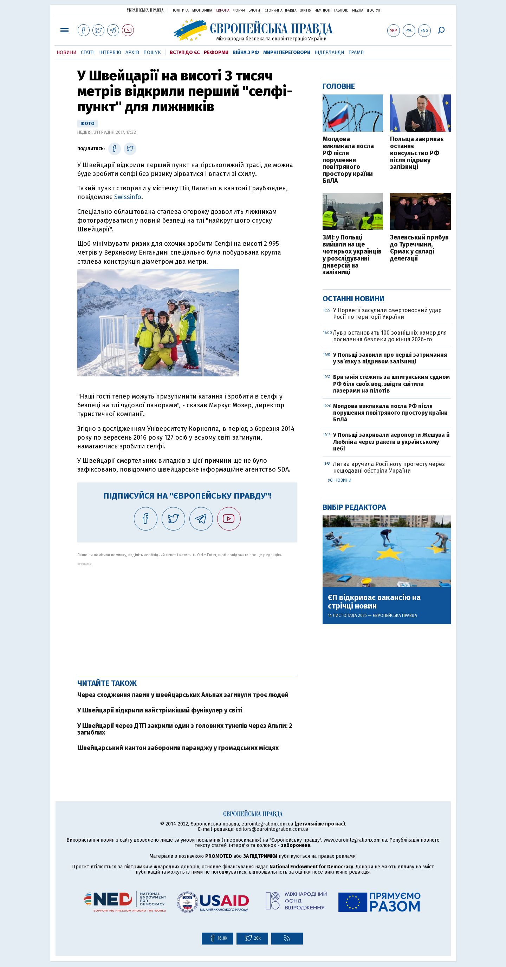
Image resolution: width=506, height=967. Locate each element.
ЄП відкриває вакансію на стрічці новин (374, 601)
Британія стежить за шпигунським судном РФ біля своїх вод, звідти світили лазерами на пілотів (391, 384)
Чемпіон (322, 10)
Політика (180, 10)
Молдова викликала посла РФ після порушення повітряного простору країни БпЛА (348, 160)
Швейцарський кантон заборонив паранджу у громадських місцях (178, 748)
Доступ (373, 10)
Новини (67, 52)
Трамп (356, 52)
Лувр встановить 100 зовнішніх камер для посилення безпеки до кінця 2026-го (390, 336)
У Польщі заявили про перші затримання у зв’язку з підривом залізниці (390, 358)
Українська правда (145, 10)
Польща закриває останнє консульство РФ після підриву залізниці (416, 153)
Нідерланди (329, 52)
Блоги (254, 10)
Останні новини (353, 298)
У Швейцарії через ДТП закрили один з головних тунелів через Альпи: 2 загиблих (184, 729)
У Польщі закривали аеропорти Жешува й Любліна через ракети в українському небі (391, 442)
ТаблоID (341, 10)
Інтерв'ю (110, 52)
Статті (88, 52)
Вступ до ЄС (185, 52)
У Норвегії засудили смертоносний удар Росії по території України (387, 313)
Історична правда (280, 10)
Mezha (357, 10)
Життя (305, 10)
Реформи (216, 52)
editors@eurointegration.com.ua (272, 829)
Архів (132, 52)
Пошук (152, 52)
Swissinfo (127, 197)
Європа (222, 10)
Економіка (202, 10)
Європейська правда (395, 615)
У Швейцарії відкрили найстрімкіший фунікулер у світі (159, 710)
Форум (239, 10)
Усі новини (339, 480)
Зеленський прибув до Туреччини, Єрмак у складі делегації (419, 248)
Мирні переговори (286, 52)
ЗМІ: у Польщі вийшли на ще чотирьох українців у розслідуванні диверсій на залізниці (352, 255)
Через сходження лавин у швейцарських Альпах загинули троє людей (182, 695)
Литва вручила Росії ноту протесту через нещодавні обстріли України (389, 467)
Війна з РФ (246, 52)
